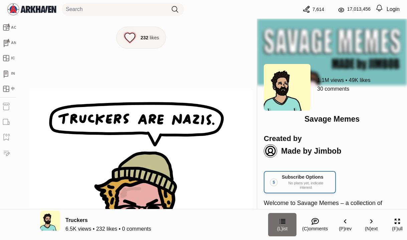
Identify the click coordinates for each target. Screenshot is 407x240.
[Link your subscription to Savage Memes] (300, 182)
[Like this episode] (141, 38)
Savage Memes (332, 119)
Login (393, 9)
